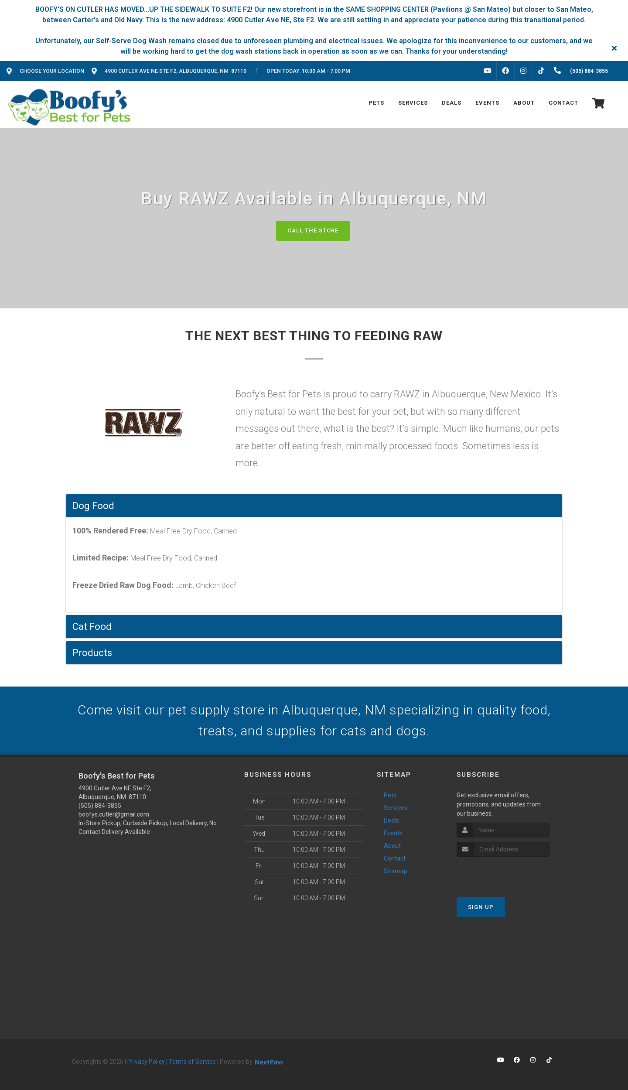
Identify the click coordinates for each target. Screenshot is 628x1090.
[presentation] (503, 873)
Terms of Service (192, 1061)
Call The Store (312, 230)
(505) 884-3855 (99, 805)
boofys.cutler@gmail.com (113, 814)
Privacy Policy (146, 1061)
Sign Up (481, 907)
